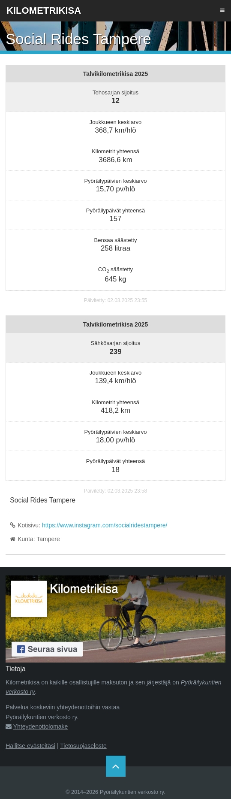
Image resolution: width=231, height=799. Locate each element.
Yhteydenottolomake (40, 726)
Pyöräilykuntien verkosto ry (132, 792)
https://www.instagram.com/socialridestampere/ (105, 525)
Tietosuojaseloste (83, 745)
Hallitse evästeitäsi (30, 745)
